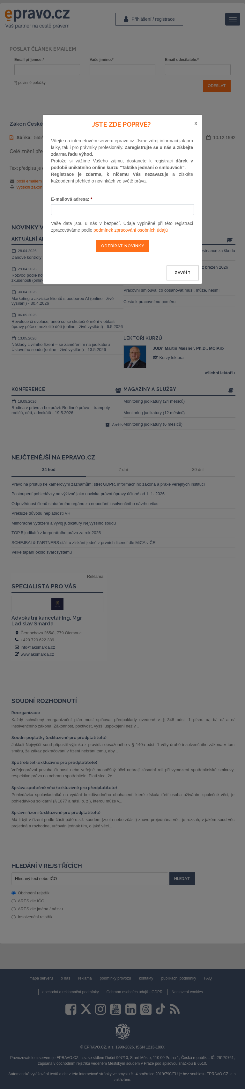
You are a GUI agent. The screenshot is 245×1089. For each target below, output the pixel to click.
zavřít (182, 273)
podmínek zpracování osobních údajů (130, 230)
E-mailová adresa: (71, 199)
